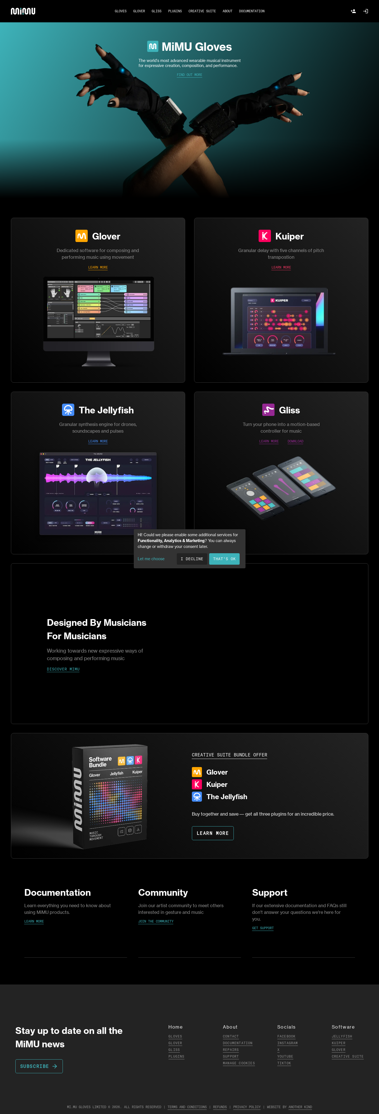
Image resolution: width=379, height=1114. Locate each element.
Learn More (34, 921)
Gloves (175, 1036)
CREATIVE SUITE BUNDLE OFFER (229, 755)
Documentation (238, 1043)
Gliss (289, 409)
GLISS (156, 11)
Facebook (286, 1036)
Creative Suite (348, 1056)
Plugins (176, 1056)
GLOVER (139, 11)
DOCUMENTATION (251, 11)
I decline (192, 558)
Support (231, 1056)
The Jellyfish (106, 409)
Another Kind (300, 1107)
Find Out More (189, 75)
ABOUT (227, 11)
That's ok (224, 558)
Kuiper (289, 236)
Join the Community (155, 921)
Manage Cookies (239, 1063)
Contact (231, 1036)
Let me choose (151, 558)
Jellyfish (342, 1036)
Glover (106, 236)
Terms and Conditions (187, 1107)
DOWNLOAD (295, 441)
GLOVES (121, 11)
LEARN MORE (98, 267)
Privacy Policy (247, 1107)
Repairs (231, 1050)
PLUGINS (175, 11)
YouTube (285, 1056)
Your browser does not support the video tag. (189, 644)
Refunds (220, 1107)
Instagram (287, 1043)
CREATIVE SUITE (202, 11)
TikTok (284, 1063)
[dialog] (189, 548)
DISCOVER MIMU (63, 669)
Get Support (263, 928)
